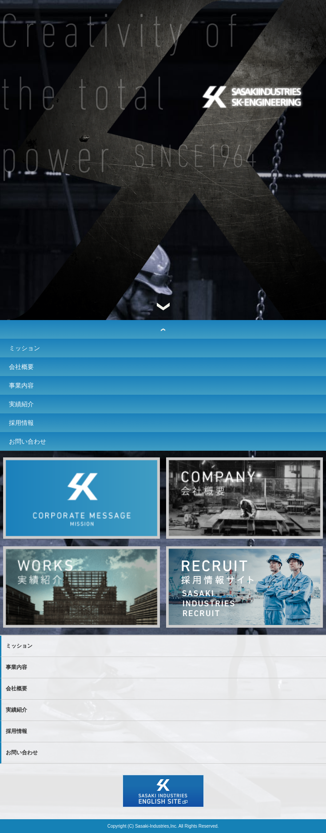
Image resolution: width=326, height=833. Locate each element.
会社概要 (21, 366)
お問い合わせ (27, 441)
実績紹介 (21, 404)
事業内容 (21, 385)
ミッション (24, 348)
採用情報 (21, 422)
